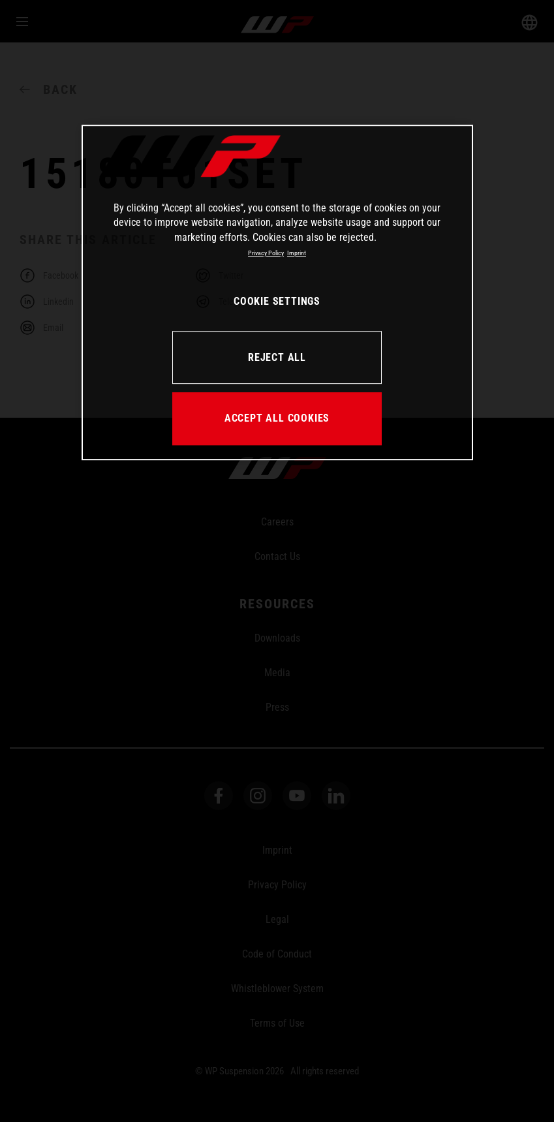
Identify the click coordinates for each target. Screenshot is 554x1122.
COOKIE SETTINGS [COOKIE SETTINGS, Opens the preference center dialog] (277, 301)
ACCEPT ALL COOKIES (277, 418)
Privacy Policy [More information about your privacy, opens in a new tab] (266, 253)
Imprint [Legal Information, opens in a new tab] (296, 253)
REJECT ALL (277, 357)
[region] (277, 292)
